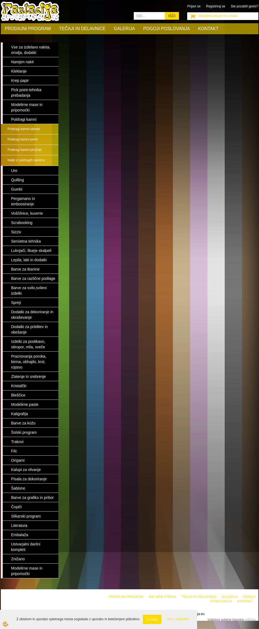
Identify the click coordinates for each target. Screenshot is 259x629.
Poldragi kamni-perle (23, 139)
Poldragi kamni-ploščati (25, 150)
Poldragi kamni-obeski (24, 129)
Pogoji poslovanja (166, 28)
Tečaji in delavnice (82, 28)
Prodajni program (28, 28)
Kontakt (208, 28)
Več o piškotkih (178, 619)
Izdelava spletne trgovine (225, 620)
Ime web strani (162, 597)
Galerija (124, 28)
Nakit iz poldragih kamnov (26, 160)
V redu (152, 619)
